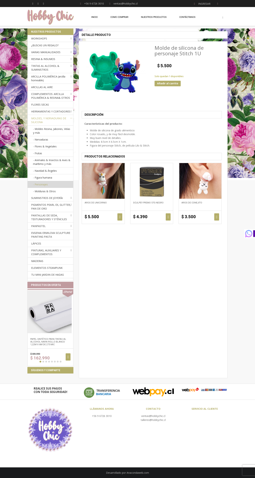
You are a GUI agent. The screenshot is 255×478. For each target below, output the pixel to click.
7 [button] (58, 362)
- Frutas (37, 153)
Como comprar (119, 18)
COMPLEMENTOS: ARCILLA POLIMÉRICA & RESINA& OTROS (50, 95)
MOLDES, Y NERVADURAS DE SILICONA (48, 120)
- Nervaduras (40, 139)
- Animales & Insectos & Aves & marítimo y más (51, 162)
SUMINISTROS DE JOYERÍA (47, 198)
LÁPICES (36, 243)
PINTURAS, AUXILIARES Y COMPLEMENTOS (46, 252)
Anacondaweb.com (138, 472)
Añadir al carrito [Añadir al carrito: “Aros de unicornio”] (119, 217)
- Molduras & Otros (44, 191)
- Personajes (40, 184)
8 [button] (60, 362)
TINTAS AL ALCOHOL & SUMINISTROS (45, 67)
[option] (50, 327)
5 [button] (52, 362)
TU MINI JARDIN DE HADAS (47, 274)
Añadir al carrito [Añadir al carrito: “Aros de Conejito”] (216, 217)
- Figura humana (42, 177)
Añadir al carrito (167, 83)
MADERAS (37, 261)
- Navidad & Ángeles (45, 170)
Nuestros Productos (154, 18)
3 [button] (46, 362)
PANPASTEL (38, 226)
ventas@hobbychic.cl (153, 416)
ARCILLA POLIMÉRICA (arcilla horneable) (48, 78)
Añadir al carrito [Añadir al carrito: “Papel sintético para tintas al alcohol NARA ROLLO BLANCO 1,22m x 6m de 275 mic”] (68, 357)
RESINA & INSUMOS (43, 59)
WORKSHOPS (39, 38)
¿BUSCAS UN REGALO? (44, 45)
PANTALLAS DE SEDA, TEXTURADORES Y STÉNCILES (49, 217)
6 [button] (55, 362)
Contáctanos (187, 18)
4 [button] (49, 362)
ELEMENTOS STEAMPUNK (47, 268)
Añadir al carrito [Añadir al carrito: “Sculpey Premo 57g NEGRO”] (168, 217)
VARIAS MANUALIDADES (45, 52)
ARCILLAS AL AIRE (42, 87)
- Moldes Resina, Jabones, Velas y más (51, 130)
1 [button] (40, 362)
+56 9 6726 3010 (102, 416)
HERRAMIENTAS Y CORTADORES (50, 111)
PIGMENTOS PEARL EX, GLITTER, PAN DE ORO (51, 206)
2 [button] (43, 362)
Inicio (94, 18)
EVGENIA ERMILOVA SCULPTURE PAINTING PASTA (50, 234)
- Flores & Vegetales (45, 146)
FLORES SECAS (40, 104)
